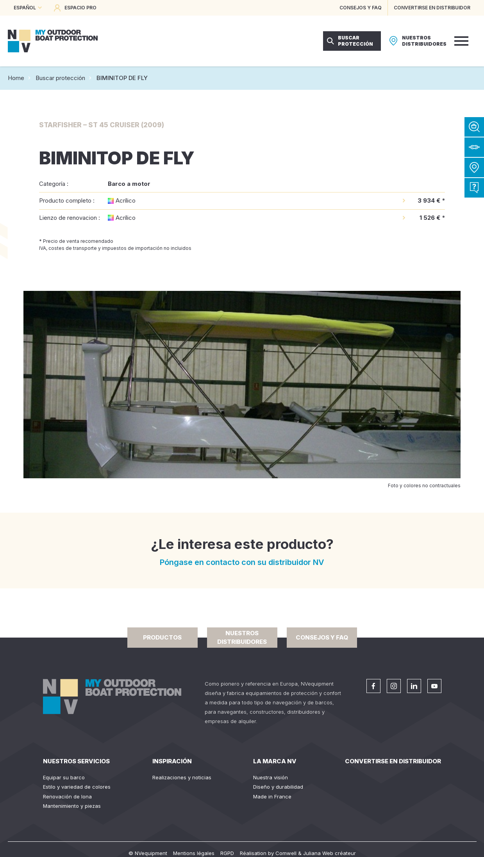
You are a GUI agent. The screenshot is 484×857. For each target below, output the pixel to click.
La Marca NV (274, 761)
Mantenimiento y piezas (72, 806)
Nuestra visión (270, 777)
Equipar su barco (64, 777)
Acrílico (126, 200)
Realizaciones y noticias (181, 777)
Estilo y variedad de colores (77, 787)
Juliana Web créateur (329, 853)
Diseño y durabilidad (278, 787)
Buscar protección (60, 78)
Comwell (285, 853)
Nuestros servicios (76, 761)
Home (16, 78)
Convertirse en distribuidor (393, 761)
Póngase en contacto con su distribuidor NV (242, 562)
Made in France (272, 796)
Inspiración (172, 761)
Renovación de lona (67, 796)
